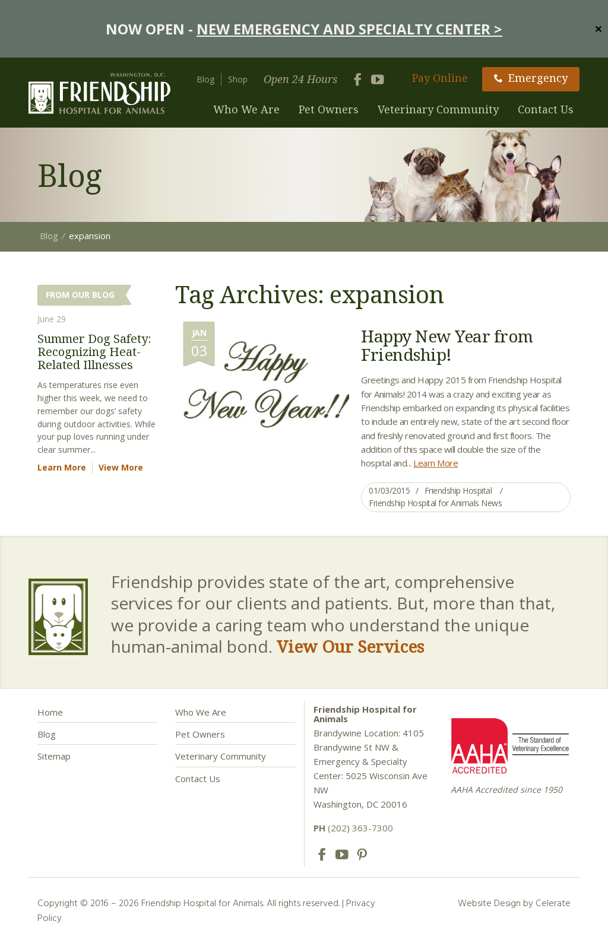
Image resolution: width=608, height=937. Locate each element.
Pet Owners (329, 109)
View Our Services (350, 646)
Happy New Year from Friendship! (447, 345)
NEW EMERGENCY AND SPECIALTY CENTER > (349, 29)
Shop (238, 79)
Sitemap (54, 756)
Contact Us (546, 109)
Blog (205, 79)
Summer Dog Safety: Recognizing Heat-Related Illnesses (94, 352)
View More (121, 467)
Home (50, 712)
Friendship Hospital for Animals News (435, 503)
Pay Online (440, 78)
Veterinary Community (438, 109)
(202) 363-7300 (353, 828)
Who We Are (246, 109)
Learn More (435, 463)
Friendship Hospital (458, 490)
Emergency (531, 78)
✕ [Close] (598, 28)
